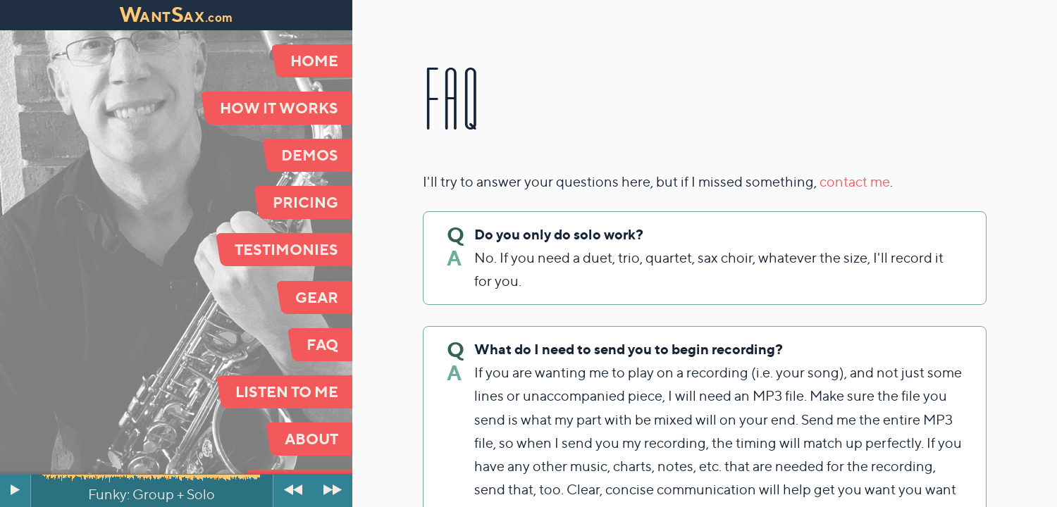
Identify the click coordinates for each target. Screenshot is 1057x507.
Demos (309, 155)
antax (176, 16)
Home (314, 60)
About (311, 439)
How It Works (279, 108)
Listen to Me (286, 391)
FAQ (322, 344)
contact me (855, 181)
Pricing (305, 202)
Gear (316, 297)
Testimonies (286, 249)
